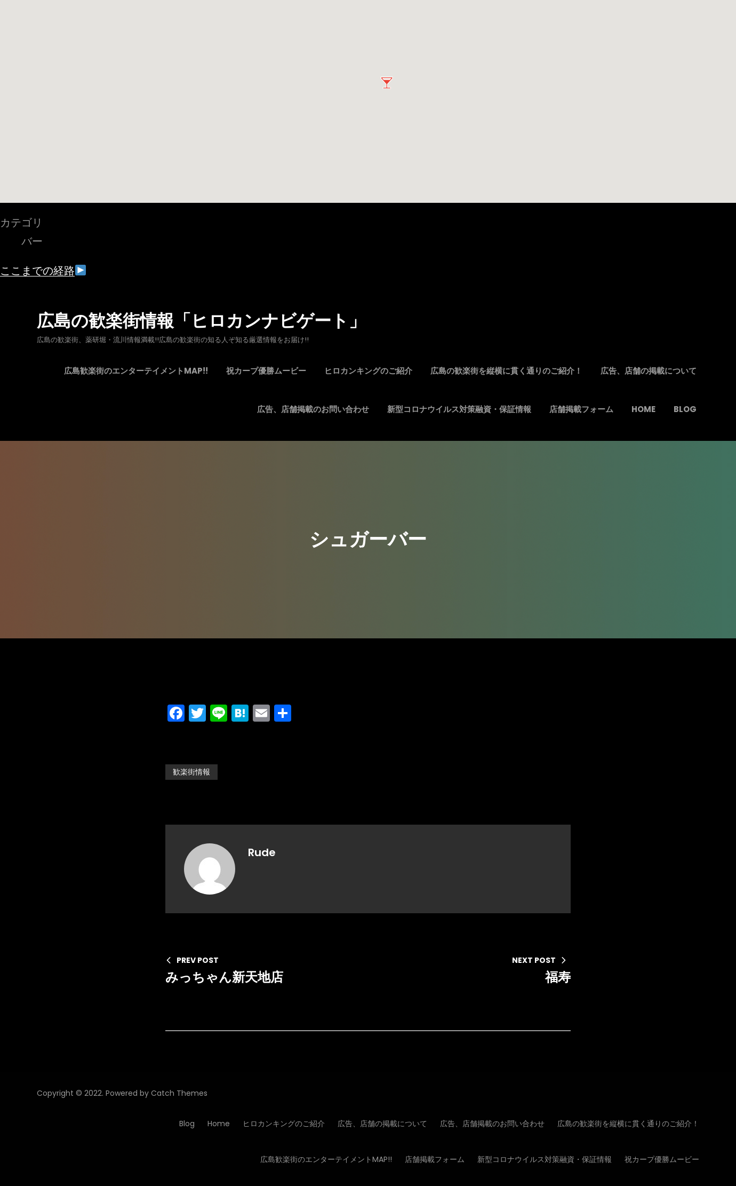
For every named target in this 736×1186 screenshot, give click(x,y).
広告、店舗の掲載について (382, 1123)
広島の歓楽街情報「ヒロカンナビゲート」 (201, 321)
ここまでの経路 (43, 270)
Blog (187, 1123)
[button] (386, 82)
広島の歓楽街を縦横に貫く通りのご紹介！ (628, 1123)
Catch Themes (179, 1093)
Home (218, 1123)
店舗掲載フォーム (435, 1159)
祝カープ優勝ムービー (662, 1159)
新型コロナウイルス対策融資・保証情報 (544, 1159)
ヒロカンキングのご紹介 (284, 1123)
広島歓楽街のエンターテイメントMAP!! (326, 1159)
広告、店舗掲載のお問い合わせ (492, 1123)
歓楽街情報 (191, 771)
